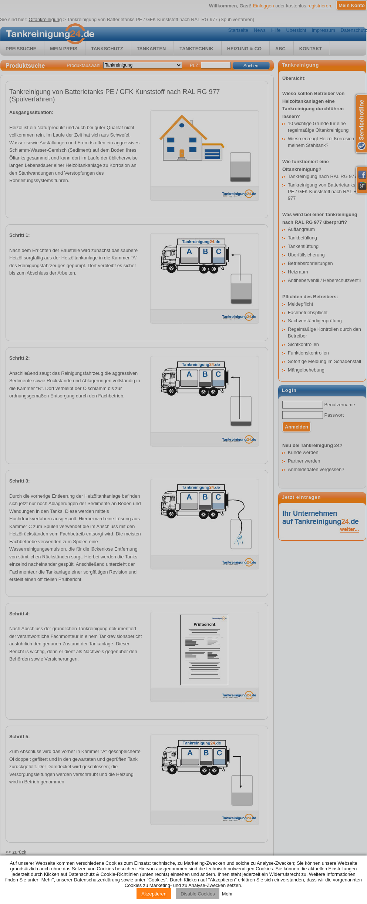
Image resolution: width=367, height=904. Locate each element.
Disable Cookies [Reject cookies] (198, 894)
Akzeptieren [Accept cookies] (153, 894)
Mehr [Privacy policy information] (227, 894)
